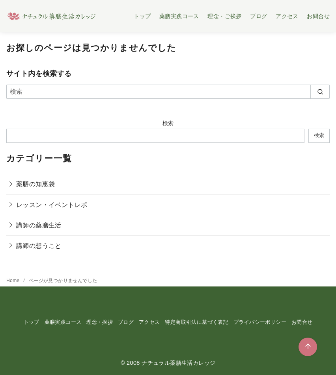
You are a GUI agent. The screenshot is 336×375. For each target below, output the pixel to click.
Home (13, 280)
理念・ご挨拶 (224, 16)
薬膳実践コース (179, 16)
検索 (168, 123)
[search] (320, 92)
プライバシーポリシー (259, 322)
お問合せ (318, 16)
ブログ (258, 16)
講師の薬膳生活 (39, 225)
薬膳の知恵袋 (35, 184)
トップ (142, 16)
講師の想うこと (39, 245)
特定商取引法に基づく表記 (196, 322)
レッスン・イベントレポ (51, 204)
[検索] (168, 92)
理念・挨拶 (99, 322)
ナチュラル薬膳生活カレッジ (178, 363)
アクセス (287, 16)
